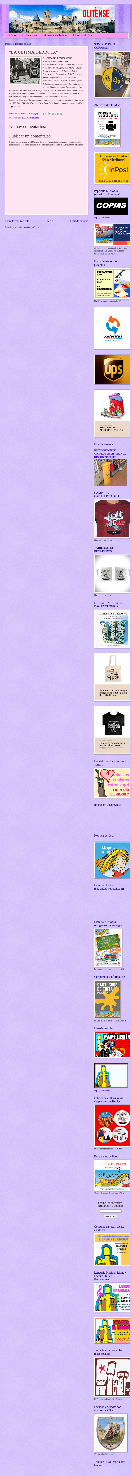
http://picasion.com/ (102, 217)
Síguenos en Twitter (55, 35)
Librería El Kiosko (84, 35)
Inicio (12, 35)
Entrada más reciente (17, 220)
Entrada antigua (79, 220)
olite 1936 (22, 118)
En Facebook (29, 35)
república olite (33, 118)
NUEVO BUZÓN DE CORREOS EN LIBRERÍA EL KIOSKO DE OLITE (110, 453)
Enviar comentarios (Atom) (28, 227)
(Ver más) (15, 106)
